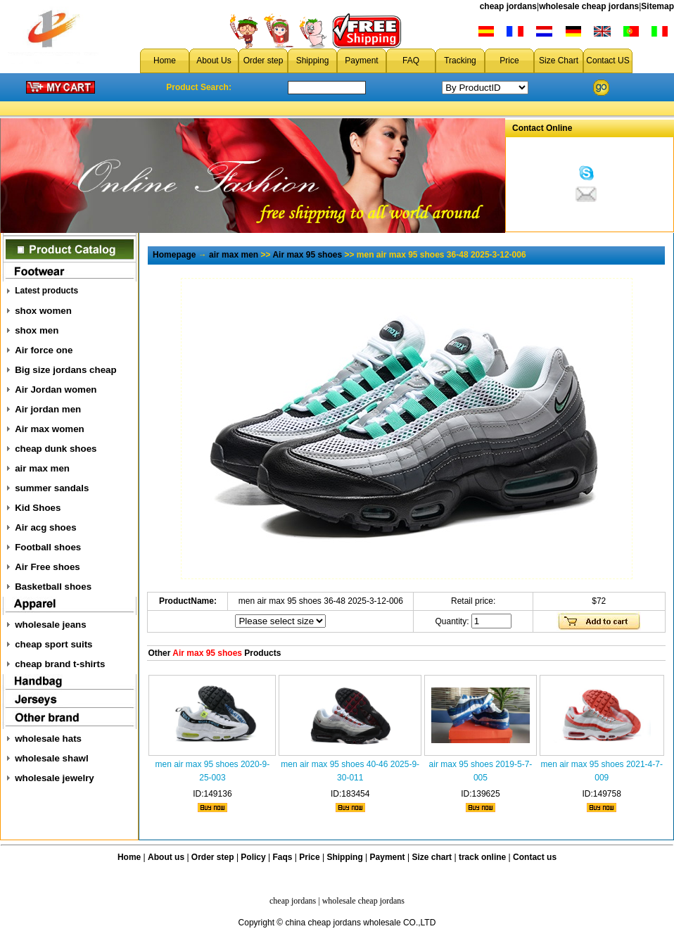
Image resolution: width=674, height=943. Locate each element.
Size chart (432, 857)
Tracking (460, 60)
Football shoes (48, 547)
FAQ (410, 60)
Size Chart (558, 60)
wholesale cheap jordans (589, 6)
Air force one (43, 350)
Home (164, 60)
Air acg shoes (45, 527)
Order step (263, 60)
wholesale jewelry (54, 778)
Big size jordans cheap (65, 370)
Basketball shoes (53, 586)
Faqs (283, 857)
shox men (36, 330)
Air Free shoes (47, 567)
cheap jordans (508, 6)
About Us (213, 60)
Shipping (312, 60)
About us (166, 857)
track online (482, 857)
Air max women (49, 429)
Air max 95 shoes (307, 255)
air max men (42, 468)
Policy (253, 857)
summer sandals (52, 488)
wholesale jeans (51, 624)
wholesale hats (48, 738)
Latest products (46, 291)
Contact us (535, 857)
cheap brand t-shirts (60, 664)
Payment (361, 60)
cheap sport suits (53, 644)
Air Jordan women (55, 389)
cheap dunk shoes (55, 448)
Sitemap (657, 6)
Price (509, 60)
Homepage (174, 255)
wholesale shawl (51, 758)
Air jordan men (48, 409)
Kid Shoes (38, 507)
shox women (43, 310)
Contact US (607, 60)
